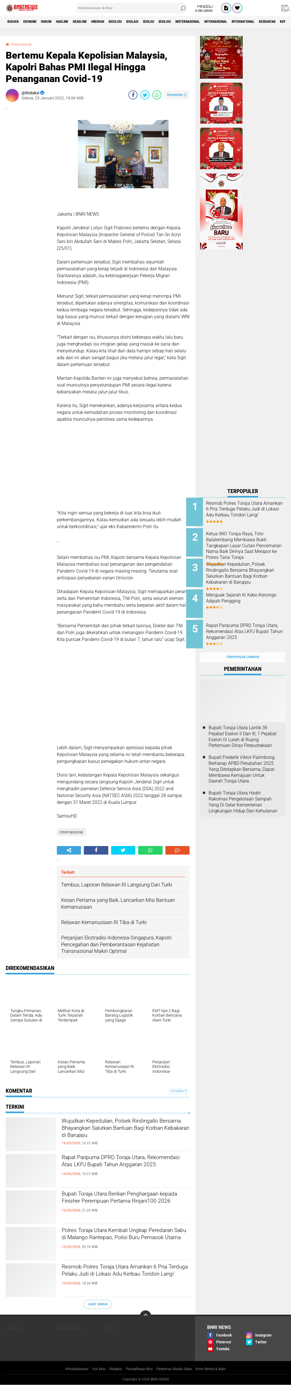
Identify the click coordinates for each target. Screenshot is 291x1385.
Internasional (270, 21)
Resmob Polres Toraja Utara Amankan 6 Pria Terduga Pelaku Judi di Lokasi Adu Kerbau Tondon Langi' (123, 1278)
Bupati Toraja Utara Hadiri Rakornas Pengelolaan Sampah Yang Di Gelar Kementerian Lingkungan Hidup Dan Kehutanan (243, 790)
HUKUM (56, 21)
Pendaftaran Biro (138, 1369)
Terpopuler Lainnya (242, 646)
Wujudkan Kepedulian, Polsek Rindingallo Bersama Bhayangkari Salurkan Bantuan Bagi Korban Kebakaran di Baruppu (116, 1136)
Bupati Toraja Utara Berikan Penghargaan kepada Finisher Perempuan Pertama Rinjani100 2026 (121, 1205)
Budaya (15, 21)
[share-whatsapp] (156, 94)
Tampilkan (178, 1091)
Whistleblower (71, 1369)
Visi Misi (95, 1369)
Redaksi (112, 1369)
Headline (99, 21)
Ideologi (143, 21)
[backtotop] (145, 1315)
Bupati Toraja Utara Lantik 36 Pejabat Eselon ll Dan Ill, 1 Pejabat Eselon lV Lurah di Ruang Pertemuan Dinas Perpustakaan (243, 725)
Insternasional (235, 21)
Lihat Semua (98, 1304)
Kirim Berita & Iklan (215, 1369)
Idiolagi (165, 21)
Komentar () (177, 95)
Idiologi (206, 21)
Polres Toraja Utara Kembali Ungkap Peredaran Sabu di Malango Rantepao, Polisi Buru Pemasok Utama (123, 1241)
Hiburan (121, 21)
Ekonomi (36, 21)
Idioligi (185, 21)
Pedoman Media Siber (176, 1369)
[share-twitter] (144, 94)
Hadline (76, 21)
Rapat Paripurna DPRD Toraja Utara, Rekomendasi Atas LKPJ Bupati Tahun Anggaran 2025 (123, 1168)
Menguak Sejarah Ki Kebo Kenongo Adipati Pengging (246, 592)
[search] (132, 8)
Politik (110, 1328)
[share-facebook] (133, 94)
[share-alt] (69, 850)
